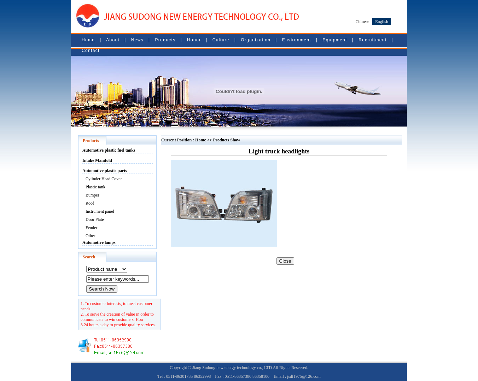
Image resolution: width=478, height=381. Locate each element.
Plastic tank (95, 186)
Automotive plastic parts (104, 170)
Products (165, 39)
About (112, 39)
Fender (91, 227)
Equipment (334, 39)
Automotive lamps (99, 242)
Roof (90, 203)
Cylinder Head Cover (104, 178)
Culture (220, 39)
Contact (91, 50)
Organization (255, 39)
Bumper (92, 195)
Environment (296, 39)
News (137, 39)
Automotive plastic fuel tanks (108, 150)
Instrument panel (100, 211)
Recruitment (372, 39)
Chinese (362, 21)
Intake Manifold (97, 160)
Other (90, 235)
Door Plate (95, 219)
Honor (194, 39)
